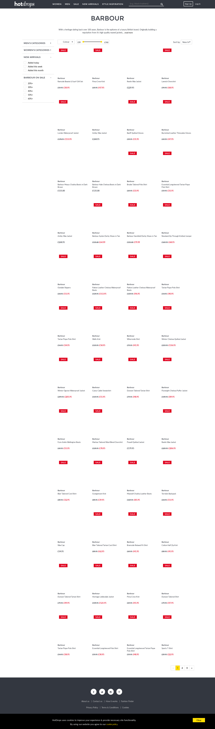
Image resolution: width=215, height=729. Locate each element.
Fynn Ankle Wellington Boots (69, 442)
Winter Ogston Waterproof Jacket (71, 390)
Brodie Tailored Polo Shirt (137, 184)
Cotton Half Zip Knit (170, 545)
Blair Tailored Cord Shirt (67, 494)
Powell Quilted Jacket (135, 442)
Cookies (125, 708)
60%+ (30, 98)
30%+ (30, 87)
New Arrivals (90, 4)
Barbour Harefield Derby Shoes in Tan (142, 236)
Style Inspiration (112, 4)
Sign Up (188, 4)
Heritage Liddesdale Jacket (103, 597)
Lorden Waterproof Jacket (68, 133)
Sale (76, 4)
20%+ (30, 83)
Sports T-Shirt (167, 648)
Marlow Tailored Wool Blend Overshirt (107, 442)
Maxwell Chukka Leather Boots (139, 494)
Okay (198, 720)
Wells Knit (96, 339)
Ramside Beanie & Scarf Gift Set (70, 81)
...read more (128, 32)
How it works (112, 702)
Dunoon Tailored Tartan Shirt (138, 390)
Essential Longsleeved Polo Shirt (105, 648)
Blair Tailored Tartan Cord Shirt (104, 545)
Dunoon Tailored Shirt (170, 597)
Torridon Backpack (169, 494)
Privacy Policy (92, 708)
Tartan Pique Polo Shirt (171, 287)
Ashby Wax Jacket (99, 133)
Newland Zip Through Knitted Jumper (177, 236)
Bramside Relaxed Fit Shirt (137, 545)
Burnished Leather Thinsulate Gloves (176, 133)
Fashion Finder (127, 702)
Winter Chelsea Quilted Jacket (174, 339)
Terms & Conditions (110, 708)
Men (67, 4)
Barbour (61, 78)
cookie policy (112, 724)
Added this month (36, 70)
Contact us (97, 702)
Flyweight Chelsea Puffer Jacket (174, 390)
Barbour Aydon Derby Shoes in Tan (106, 236)
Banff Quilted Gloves (135, 133)
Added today (33, 63)
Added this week (35, 66)
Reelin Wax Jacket (134, 81)
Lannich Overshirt (169, 81)
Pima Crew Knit (98, 81)
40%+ (30, 91)
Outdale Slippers (64, 287)
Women (57, 4)
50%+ (30, 95)
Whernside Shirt (133, 339)
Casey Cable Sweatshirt (101, 390)
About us (85, 702)
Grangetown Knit (99, 494)
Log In (197, 4)
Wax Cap (61, 545)
